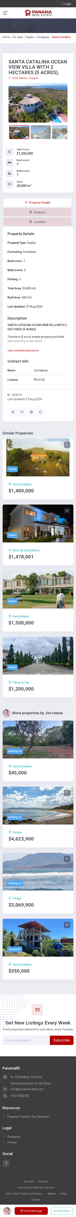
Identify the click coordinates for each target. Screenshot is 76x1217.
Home (6, 37)
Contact (36, 1199)
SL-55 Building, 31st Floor (22, 1077)
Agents (51, 1193)
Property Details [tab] (37, 202)
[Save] (67, 445)
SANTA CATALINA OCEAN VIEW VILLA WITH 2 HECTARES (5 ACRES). (38, 67)
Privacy (9, 1142)
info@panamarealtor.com (23, 1089)
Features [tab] (37, 212)
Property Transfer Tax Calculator (28, 1116)
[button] (13, 103)
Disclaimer (11, 1136)
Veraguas (43, 37)
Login (66, 3)
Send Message (31, 1210)
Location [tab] (37, 222)
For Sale (18, 37)
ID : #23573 (14, 395)
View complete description (23, 350)
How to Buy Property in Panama (35, 1187)
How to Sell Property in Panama (23, 1193)
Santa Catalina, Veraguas (23, 78)
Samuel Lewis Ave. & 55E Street (31, 1083)
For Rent (43, 1181)
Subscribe (61, 1040)
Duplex (30, 37)
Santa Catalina (61, 37)
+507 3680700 (15, 1095)
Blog (63, 1193)
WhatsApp (62, 1210)
